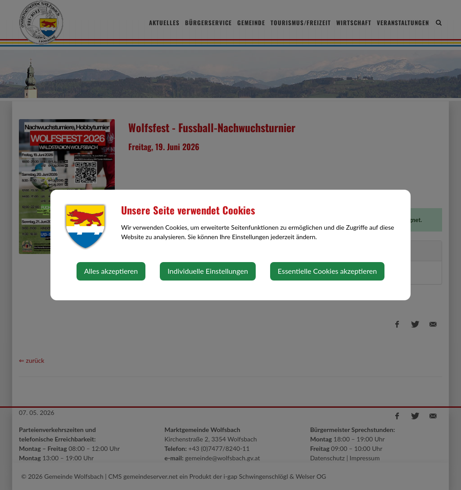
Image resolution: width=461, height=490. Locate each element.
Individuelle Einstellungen (207, 271)
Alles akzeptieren (111, 271)
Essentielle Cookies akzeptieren (327, 271)
